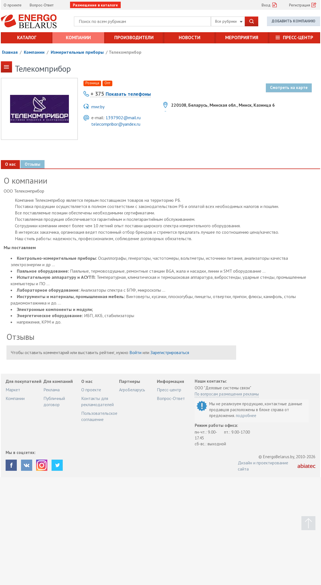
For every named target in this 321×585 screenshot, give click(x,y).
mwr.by (97, 106)
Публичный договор (54, 401)
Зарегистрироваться (169, 352)
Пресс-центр (298, 37)
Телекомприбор (125, 52)
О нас (10, 164)
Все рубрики (229, 21)
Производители (133, 37)
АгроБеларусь (132, 389)
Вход (266, 5)
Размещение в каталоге (95, 5)
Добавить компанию (293, 21)
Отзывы (32, 164)
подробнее (246, 415)
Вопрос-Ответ (42, 5)
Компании (78, 37)
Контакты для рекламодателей (97, 401)
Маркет (13, 389)
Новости (189, 37)
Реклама (51, 389)
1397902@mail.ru (123, 117)
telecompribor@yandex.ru (115, 124)
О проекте (13, 5)
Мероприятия (241, 37)
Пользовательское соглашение (99, 416)
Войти (135, 352)
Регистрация (299, 5)
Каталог (26, 37)
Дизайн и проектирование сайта (263, 466)
